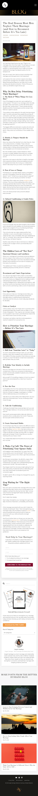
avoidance (26, 180)
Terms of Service (19, 780)
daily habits (5, 35)
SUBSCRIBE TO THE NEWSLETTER (19, 565)
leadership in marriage (14, 35)
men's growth (6, 37)
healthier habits (16, 429)
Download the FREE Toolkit (14, 625)
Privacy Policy (11, 780)
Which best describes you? (12, 556)
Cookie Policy (27, 780)
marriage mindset (23, 35)
